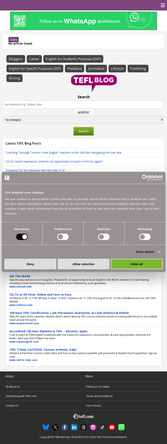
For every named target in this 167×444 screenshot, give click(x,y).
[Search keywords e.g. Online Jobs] (83, 104)
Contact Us (12, 405)
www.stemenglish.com (24, 341)
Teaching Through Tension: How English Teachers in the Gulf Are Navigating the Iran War (64, 152)
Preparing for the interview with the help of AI (35, 170)
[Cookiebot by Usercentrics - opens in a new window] (144, 178)
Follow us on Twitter (98, 386)
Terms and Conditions (99, 396)
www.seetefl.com (20, 286)
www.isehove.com (21, 305)
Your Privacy (93, 405)
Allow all (136, 264)
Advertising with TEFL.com (21, 396)
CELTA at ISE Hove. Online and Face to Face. (40, 294)
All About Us (13, 386)
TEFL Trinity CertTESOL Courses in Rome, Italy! (42, 349)
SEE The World (19, 276)
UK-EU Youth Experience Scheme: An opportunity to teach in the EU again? (54, 161)
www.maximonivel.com (24, 323)
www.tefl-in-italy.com (23, 360)
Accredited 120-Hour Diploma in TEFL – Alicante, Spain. (48, 331)
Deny (30, 264)
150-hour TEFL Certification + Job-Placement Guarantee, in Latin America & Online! (69, 313)
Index (13, 40)
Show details (145, 251)
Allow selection (83, 264)
